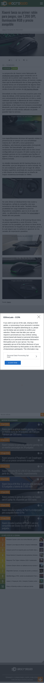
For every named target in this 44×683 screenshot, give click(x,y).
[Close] (39, 317)
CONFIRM (12, 363)
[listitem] (22, 356)
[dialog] (22, 341)
